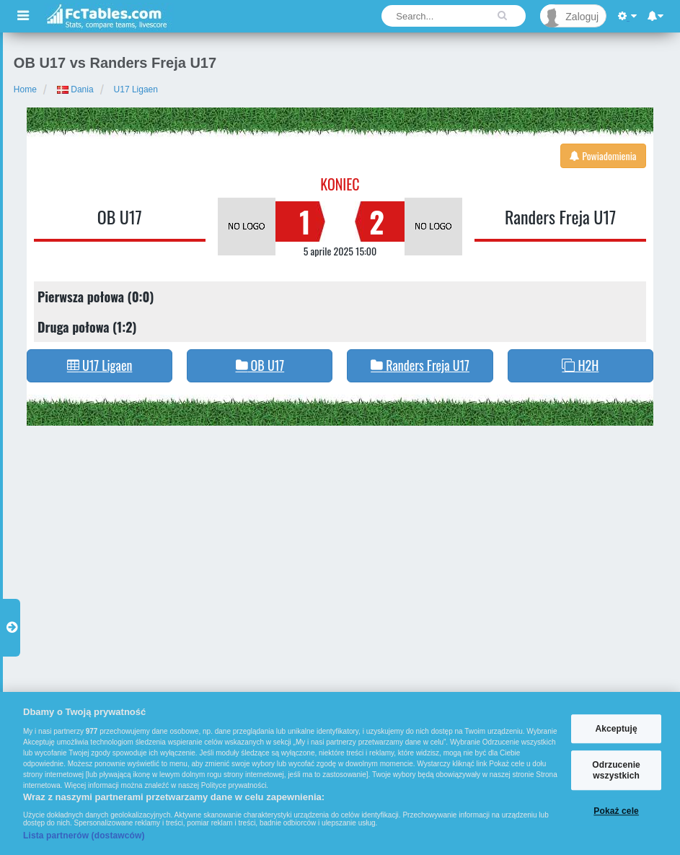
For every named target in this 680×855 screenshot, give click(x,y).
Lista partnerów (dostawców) (84, 835)
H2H (580, 365)
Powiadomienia (603, 155)
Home (25, 89)
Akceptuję (616, 729)
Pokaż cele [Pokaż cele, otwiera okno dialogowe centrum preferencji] (616, 811)
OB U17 (119, 216)
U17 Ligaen (136, 89)
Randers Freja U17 (560, 216)
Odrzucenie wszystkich (616, 770)
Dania (75, 89)
